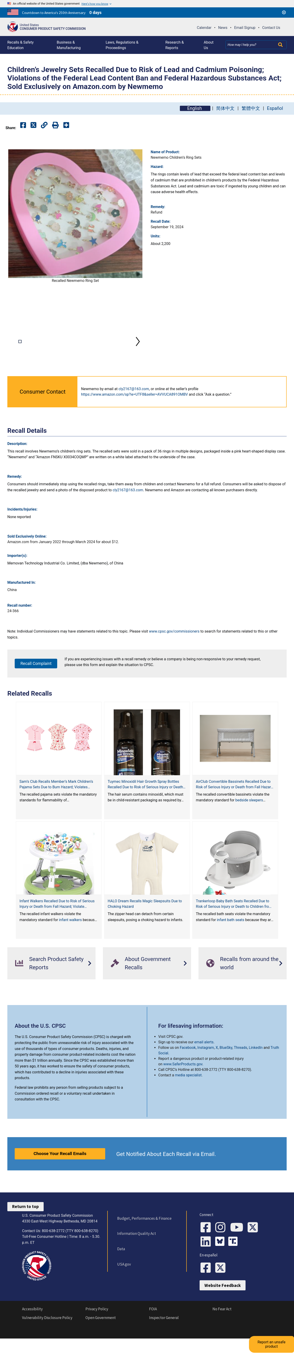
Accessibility (32, 1345)
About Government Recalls (141, 993)
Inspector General (164, 1354)
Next (137, 356)
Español (275, 108)
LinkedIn (256, 1078)
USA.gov (122, 1294)
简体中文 (225, 108)
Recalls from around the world (242, 993)
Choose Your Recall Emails (60, 1183)
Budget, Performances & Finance (142, 1248)
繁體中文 (251, 108)
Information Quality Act (134, 1263)
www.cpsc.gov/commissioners (174, 661)
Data (119, 1278)
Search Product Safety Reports (49, 993)
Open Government (100, 1354)
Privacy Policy (96, 1345)
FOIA (153, 1345)
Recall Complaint (35, 693)
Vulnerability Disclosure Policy (47, 1354)
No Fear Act (222, 1345)
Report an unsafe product (276, 1323)
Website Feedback (222, 1322)
